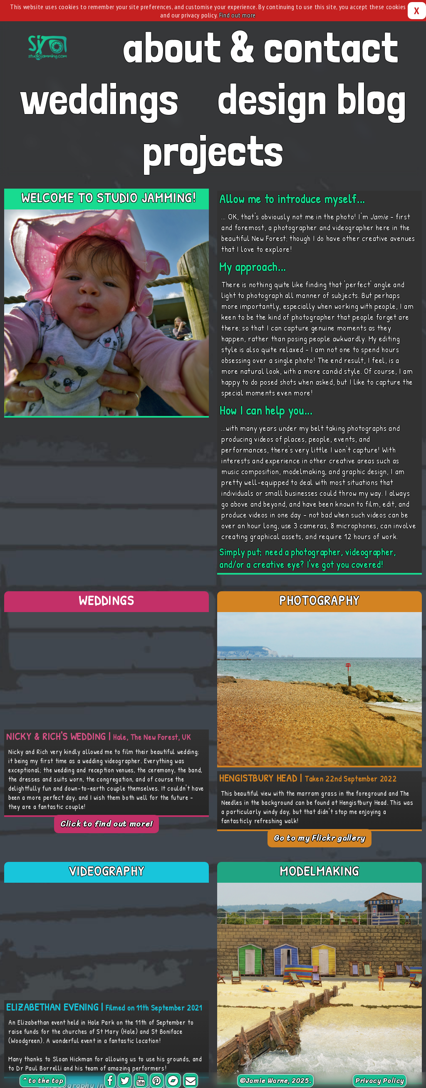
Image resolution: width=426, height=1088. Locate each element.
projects (213, 150)
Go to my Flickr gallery (319, 838)
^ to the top (42, 1081)
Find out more (237, 15)
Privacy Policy (379, 1081)
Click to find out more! (106, 824)
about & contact (261, 47)
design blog (312, 98)
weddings (99, 98)
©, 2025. (275, 1081)
